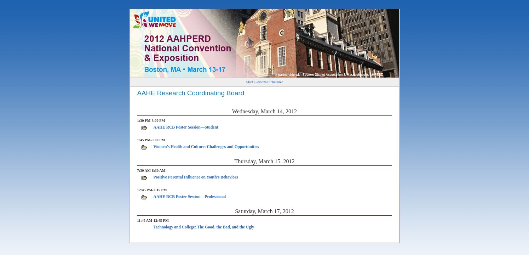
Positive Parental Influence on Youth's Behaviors (196, 177)
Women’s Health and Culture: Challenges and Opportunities (206, 146)
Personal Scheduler (269, 82)
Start (249, 82)
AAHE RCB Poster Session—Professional (190, 196)
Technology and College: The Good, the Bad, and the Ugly (204, 227)
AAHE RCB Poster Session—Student (186, 127)
